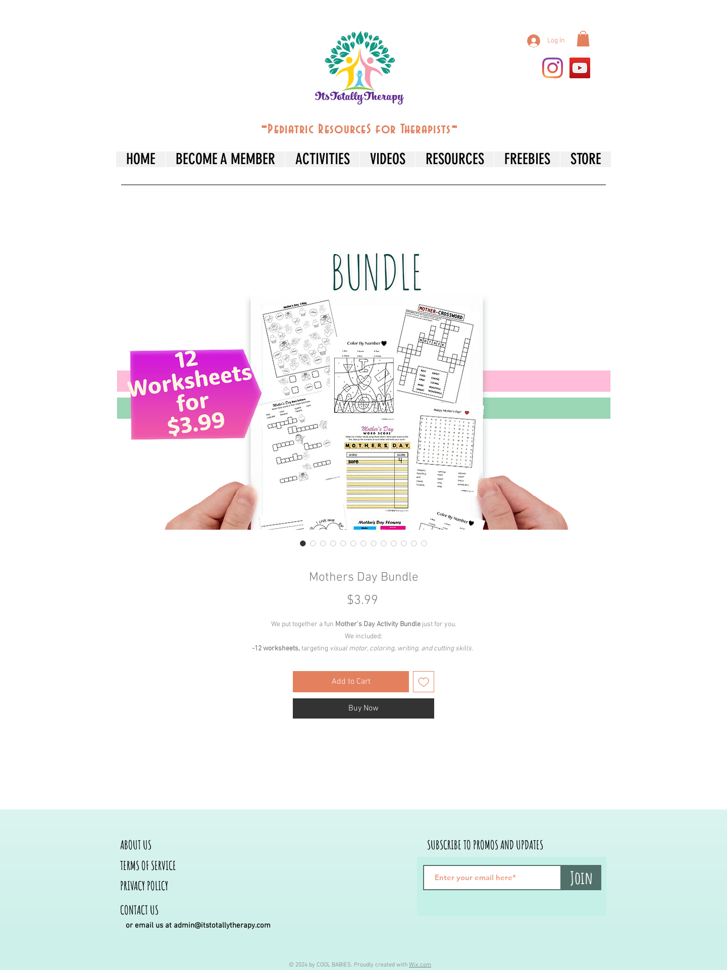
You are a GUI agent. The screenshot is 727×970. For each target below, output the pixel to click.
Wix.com (420, 964)
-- (359, 127)
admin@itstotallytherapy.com (222, 925)
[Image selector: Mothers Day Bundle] (303, 543)
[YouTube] (579, 68)
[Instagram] (552, 68)
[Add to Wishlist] (423, 681)
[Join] (581, 877)
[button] (583, 38)
